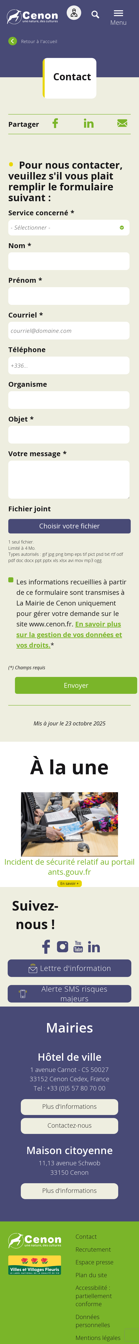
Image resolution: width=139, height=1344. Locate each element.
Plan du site (91, 1277)
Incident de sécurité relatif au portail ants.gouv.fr (69, 867)
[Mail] (122, 125)
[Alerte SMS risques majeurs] (69, 996)
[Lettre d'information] (69, 970)
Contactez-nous (69, 1127)
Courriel (22, 316)
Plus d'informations (69, 1109)
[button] (118, 18)
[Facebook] (55, 125)
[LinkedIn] (88, 125)
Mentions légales (98, 1340)
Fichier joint (29, 509)
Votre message (34, 454)
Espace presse (95, 1264)
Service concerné (38, 213)
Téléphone (27, 350)
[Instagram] (62, 951)
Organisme (27, 385)
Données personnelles (93, 1323)
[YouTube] (78, 951)
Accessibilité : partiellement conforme (94, 1298)
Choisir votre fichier (69, 526)
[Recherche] (90, 18)
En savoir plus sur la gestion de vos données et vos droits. (69, 635)
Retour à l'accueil (39, 41)
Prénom (22, 281)
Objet (18, 420)
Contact (86, 1239)
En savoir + (69, 884)
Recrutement (93, 1252)
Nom (16, 246)
